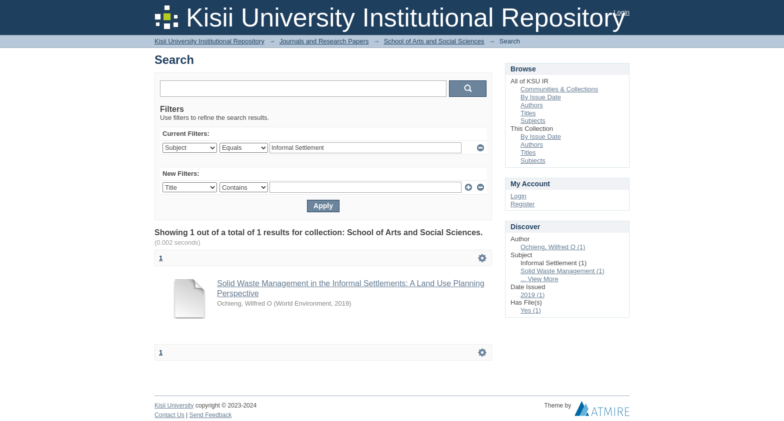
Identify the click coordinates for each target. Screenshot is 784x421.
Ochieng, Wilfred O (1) (552, 247)
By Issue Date (540, 97)
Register (522, 204)
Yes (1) (530, 310)
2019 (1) (532, 295)
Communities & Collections (559, 89)
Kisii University (174, 405)
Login (622, 12)
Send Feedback (211, 415)
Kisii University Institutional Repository (209, 41)
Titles (528, 113)
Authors (531, 105)
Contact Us (169, 415)
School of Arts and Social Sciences (434, 41)
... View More (539, 279)
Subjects (533, 120)
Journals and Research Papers (324, 41)
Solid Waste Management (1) (562, 271)
